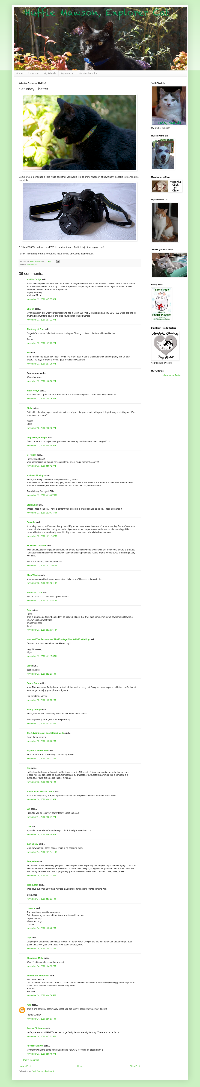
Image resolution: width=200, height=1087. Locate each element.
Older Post (135, 1066)
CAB (29, 826)
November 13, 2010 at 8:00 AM (41, 381)
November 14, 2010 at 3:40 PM (41, 928)
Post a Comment (31, 1060)
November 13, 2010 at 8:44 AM (41, 445)
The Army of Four (35, 329)
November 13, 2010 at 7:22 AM (41, 320)
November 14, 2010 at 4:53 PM (41, 966)
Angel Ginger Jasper (37, 437)
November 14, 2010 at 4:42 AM (41, 799)
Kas (29, 352)
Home (19, 73)
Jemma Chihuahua (36, 1028)
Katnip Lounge (34, 709)
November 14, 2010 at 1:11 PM (41, 899)
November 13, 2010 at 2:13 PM (41, 674)
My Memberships (88, 73)
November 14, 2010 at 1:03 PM (41, 875)
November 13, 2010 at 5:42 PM (41, 782)
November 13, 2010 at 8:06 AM (41, 398)
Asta (29, 610)
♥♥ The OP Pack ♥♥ (36, 545)
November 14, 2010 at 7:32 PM (41, 1036)
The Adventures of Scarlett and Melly (45, 733)
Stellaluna (32, 505)
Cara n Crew (33, 683)
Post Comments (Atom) (43, 1071)
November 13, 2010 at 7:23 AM (41, 343)
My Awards (67, 73)
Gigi (29, 937)
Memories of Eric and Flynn (41, 791)
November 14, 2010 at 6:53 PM (41, 1019)
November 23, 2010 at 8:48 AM (41, 1054)
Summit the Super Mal (38, 975)
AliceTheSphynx (35, 1046)
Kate (29, 1005)
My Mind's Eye (34, 279)
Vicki (29, 666)
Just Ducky (32, 844)
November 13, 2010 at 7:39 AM (41, 364)
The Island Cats (35, 592)
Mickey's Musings (36, 475)
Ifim (29, 768)
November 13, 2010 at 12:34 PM (42, 583)
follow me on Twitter (172, 375)
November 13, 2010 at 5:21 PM (41, 758)
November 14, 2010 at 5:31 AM (41, 817)
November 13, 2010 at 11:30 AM (42, 565)
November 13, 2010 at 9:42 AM (41, 466)
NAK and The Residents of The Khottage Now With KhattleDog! (58, 639)
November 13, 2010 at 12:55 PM (42, 656)
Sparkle (30, 309)
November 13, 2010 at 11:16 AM (42, 536)
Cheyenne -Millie (35, 958)
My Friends (50, 73)
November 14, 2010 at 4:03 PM (41, 948)
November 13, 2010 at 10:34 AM (42, 513)
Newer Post (25, 1066)
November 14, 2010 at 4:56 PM (41, 995)
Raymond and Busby (37, 750)
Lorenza (31, 908)
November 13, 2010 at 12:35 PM (42, 600)
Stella (29, 408)
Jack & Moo (33, 885)
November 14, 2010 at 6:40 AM (41, 834)
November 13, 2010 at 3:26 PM (41, 741)
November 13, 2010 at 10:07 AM (42, 495)
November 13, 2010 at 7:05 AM (41, 299)
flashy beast (32, 264)
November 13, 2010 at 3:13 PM (41, 723)
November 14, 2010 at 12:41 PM (42, 852)
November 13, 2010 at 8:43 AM (41, 428)
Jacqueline (32, 861)
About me (33, 73)
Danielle (31, 522)
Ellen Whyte (33, 575)
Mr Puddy (32, 455)
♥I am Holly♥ (33, 391)
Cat (28, 809)
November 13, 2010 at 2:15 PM (41, 700)
